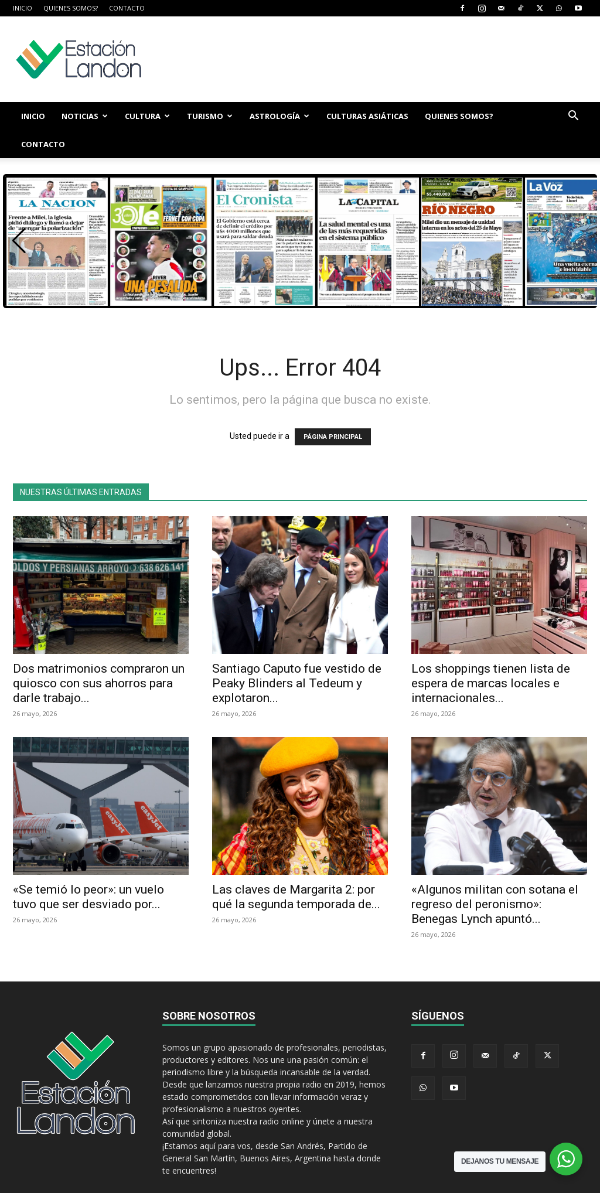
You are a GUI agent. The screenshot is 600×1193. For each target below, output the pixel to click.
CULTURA (147, 116)
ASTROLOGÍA (279, 116)
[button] (573, 116)
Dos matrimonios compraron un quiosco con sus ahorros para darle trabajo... (99, 655)
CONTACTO (127, 8)
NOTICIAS (85, 116)
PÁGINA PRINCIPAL (333, 409)
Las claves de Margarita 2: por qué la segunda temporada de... (296, 868)
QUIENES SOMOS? (70, 8)
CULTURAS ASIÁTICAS (367, 116)
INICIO (22, 8)
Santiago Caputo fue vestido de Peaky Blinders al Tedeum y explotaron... (296, 655)
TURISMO (210, 116)
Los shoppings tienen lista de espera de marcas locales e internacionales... (490, 655)
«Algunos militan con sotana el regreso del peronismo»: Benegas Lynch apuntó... (494, 876)
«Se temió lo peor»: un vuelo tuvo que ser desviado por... (88, 868)
